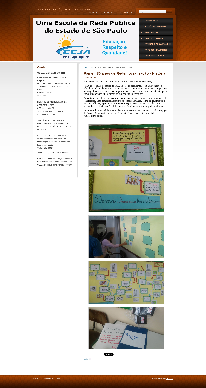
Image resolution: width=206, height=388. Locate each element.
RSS (119, 12)
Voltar (86, 359)
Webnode (169, 379)
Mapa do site (108, 12)
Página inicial (89, 67)
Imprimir (129, 12)
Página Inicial (94, 12)
